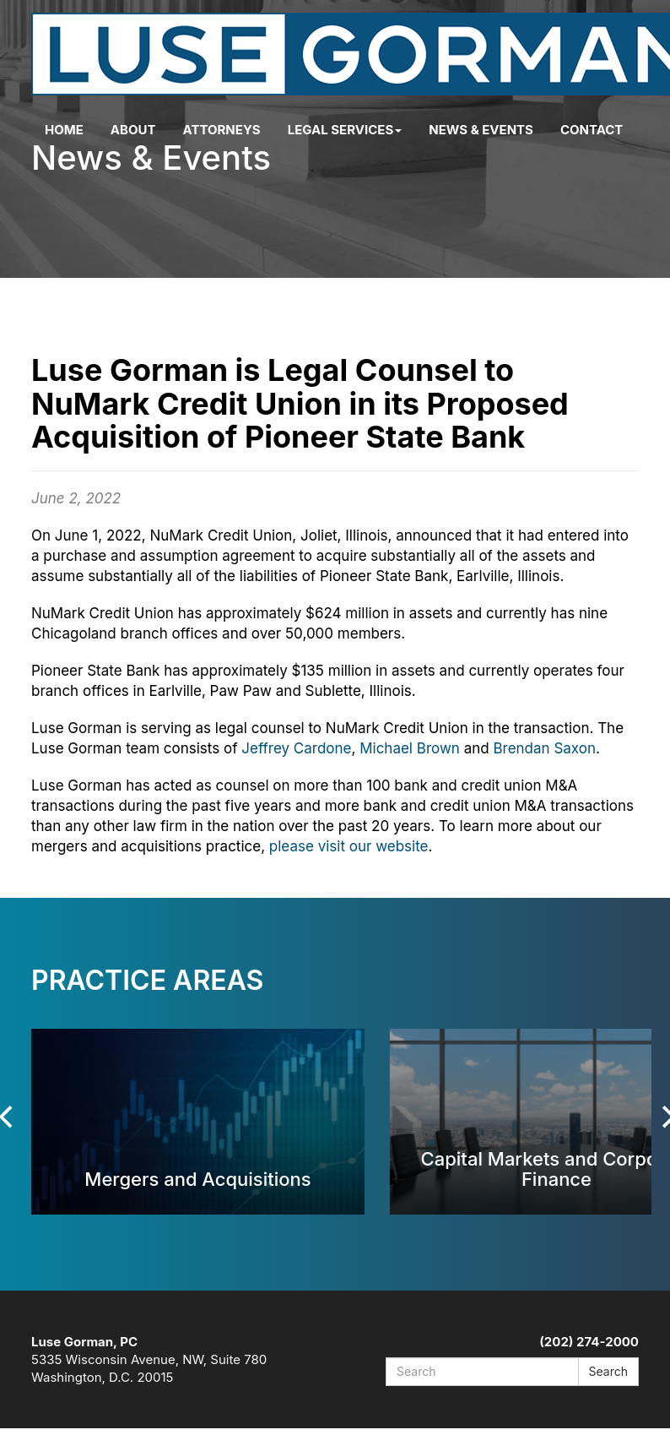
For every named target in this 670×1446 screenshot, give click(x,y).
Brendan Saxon (544, 748)
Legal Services (345, 130)
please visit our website (349, 846)
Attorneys (222, 130)
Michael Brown (409, 748)
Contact (591, 130)
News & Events (481, 130)
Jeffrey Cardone (296, 748)
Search (608, 1371)
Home (64, 130)
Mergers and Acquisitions (197, 1178)
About (133, 130)
